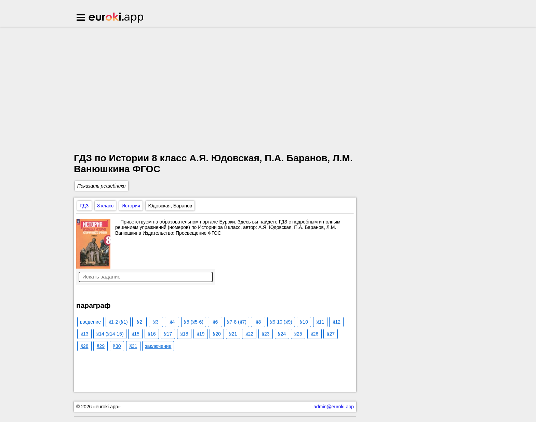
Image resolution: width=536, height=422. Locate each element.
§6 (215, 322)
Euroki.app (116, 18)
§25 (298, 334)
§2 (140, 322)
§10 (304, 322)
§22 (249, 334)
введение (90, 322)
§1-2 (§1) (118, 322)
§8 (258, 322)
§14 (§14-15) (109, 334)
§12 (336, 322)
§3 (156, 322)
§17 (168, 334)
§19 (200, 334)
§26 (314, 334)
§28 (84, 346)
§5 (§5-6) (193, 322)
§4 (172, 322)
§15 (135, 334)
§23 (265, 334)
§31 (133, 346)
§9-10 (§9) (281, 322)
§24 (282, 334)
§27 (331, 334)
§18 (184, 334)
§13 (84, 334)
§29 (101, 346)
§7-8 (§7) (236, 322)
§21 (233, 334)
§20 (216, 334)
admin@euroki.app (333, 406)
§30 (117, 346)
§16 (152, 334)
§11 (320, 322)
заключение (158, 346)
